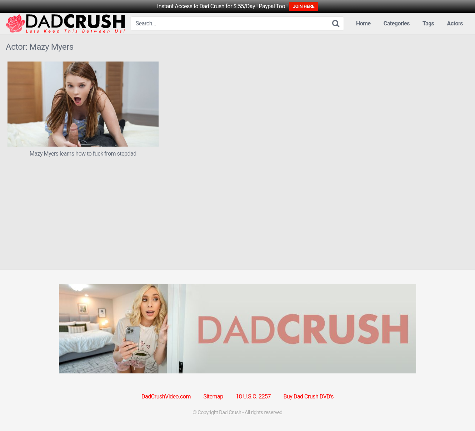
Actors (455, 23)
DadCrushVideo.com (166, 396)
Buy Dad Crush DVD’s (309, 396)
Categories (397, 23)
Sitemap (213, 396)
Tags (428, 23)
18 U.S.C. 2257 (253, 396)
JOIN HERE (303, 6)
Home (363, 23)
